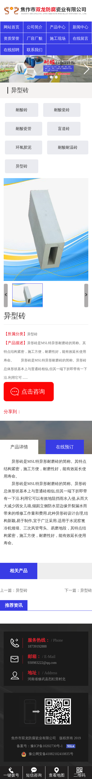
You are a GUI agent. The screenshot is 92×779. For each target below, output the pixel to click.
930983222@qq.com (42, 663)
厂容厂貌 (34, 38)
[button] (41, 77)
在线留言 (80, 38)
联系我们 (34, 50)
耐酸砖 (21, 110)
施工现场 (58, 38)
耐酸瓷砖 (62, 110)
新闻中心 (80, 27)
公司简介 (34, 27)
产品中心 (58, 27)
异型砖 (21, 166)
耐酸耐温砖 (68, 147)
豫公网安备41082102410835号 (47, 754)
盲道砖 (64, 128)
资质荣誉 (11, 38)
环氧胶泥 (23, 147)
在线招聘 (11, 50)
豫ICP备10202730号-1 (46, 746)
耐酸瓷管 (23, 128)
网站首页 (11, 27)
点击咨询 (33, 391)
